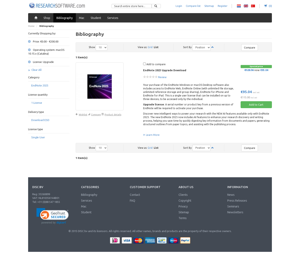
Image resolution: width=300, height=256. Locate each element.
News (231, 194)
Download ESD (40, 120)
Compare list (193, 6)
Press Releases (237, 200)
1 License (36, 102)
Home (31, 26)
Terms (183, 218)
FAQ (132, 200)
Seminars (233, 206)
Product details (111, 114)
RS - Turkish (253, 6)
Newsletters (235, 212)
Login (179, 6)
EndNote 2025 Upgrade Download (164, 70)
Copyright (185, 200)
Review (162, 77)
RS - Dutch (239, 6)
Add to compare (154, 64)
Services (86, 200)
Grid (150, 47)
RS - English (246, 6)
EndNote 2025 (39, 85)
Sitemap (209, 6)
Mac (83, 206)
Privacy (183, 206)
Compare (249, 47)
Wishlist (81, 114)
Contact (135, 194)
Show (92, 47)
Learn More (151, 135)
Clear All (34, 69)
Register (223, 6)
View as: (142, 47)
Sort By (187, 47)
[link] (52, 216)
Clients (183, 194)
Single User (38, 137)
